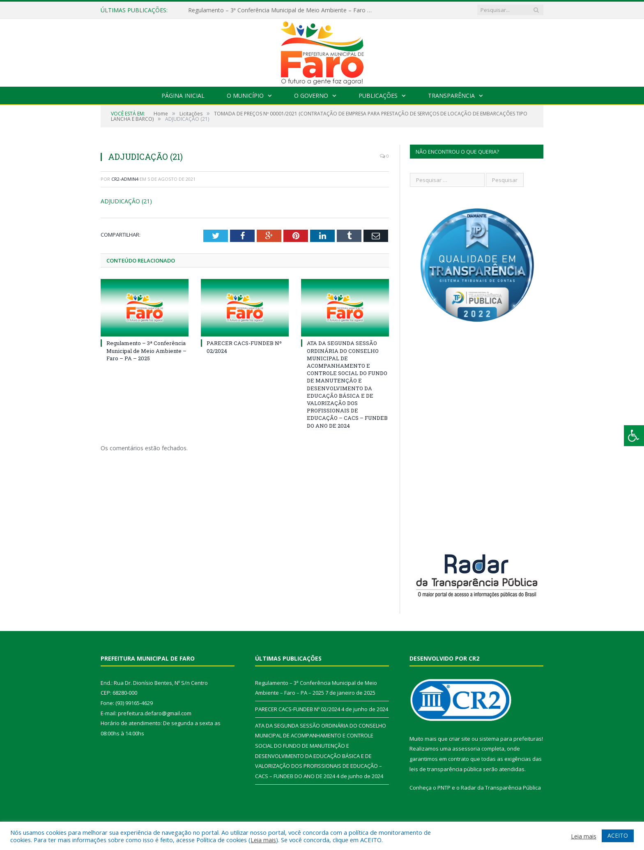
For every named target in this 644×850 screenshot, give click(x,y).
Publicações (378, 95)
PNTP (444, 787)
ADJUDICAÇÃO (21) (126, 201)
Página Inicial (183, 95)
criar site (459, 738)
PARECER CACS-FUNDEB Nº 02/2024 (297, 709)
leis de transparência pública (445, 769)
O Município (245, 95)
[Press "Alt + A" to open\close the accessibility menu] (634, 435)
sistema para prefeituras (510, 738)
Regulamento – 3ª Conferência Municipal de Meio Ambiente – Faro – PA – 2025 (282, 10)
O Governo (311, 95)
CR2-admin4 (124, 179)
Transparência (451, 95)
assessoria (466, 748)
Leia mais (263, 840)
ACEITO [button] (617, 835)
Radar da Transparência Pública (501, 787)
